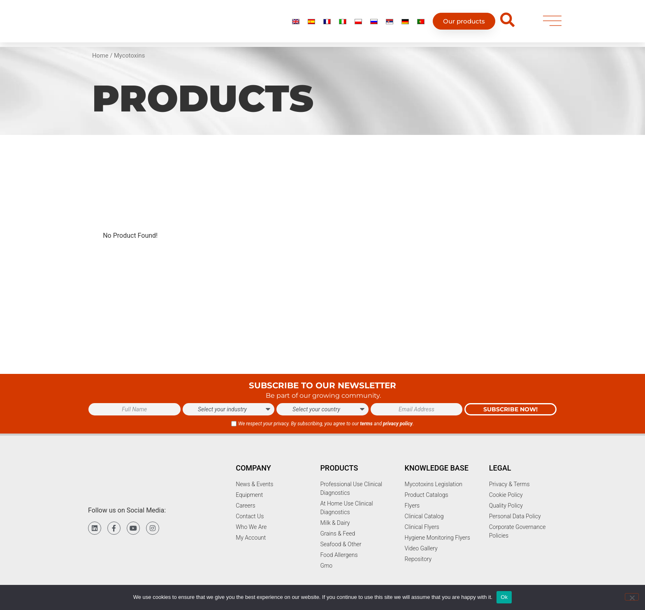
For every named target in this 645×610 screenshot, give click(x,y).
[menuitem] (296, 21)
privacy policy (398, 424)
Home (100, 55)
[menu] (552, 21)
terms (366, 424)
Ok (504, 597)
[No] (632, 597)
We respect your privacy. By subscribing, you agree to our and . (326, 424)
